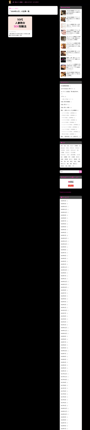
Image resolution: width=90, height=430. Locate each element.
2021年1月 (64, 314)
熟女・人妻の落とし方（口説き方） (70, 130)
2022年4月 (64, 292)
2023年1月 (64, 269)
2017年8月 (64, 373)
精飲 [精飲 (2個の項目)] (67, 157)
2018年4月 (64, 350)
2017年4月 (64, 384)
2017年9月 (64, 370)
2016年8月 (64, 406)
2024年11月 (64, 233)
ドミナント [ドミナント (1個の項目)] (67, 146)
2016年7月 (64, 409)
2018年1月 (64, 359)
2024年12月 (64, 230)
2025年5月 (64, 219)
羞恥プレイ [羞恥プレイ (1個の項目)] (75, 157)
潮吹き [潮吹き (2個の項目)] (71, 155)
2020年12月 (64, 317)
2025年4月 (64, 222)
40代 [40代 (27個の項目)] (65, 139)
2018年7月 (64, 342)
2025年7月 (64, 214)
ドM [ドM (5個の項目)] (77, 144)
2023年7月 (64, 267)
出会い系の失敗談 (66, 96)
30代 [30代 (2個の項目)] (61, 139)
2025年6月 (64, 216)
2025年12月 (64, 200)
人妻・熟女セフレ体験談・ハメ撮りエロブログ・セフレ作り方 (31, 2)
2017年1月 (64, 392)
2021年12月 (64, 300)
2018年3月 (64, 353)
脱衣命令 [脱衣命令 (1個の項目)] (62, 159)
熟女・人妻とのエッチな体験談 (69, 104)
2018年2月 (64, 356)
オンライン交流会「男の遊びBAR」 (70, 88)
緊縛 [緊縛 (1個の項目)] (71, 157)
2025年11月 (64, 203)
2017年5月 (64, 381)
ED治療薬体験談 (66, 82)
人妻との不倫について (67, 93)
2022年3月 (64, 295)
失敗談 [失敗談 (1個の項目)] (62, 153)
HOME (45, 424)
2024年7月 (64, 244)
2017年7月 (64, 375)
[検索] (80, 165)
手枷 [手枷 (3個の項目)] (65, 155)
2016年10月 (64, 401)
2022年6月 (64, 286)
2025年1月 (64, 228)
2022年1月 (64, 297)
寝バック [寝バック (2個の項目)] (70, 153)
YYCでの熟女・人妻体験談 (68, 112)
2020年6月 (64, 334)
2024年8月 (64, 242)
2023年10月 (64, 261)
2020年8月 (64, 328)
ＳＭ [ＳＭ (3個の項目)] (73, 159)
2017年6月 (64, 378)
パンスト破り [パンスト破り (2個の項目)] (73, 146)
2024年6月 (64, 247)
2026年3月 (64, 194)
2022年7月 (64, 283)
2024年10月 (64, 236)
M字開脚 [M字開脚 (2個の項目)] (76, 139)
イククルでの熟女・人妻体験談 (69, 114)
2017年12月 (64, 361)
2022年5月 (64, 289)
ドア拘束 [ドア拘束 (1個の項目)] (62, 146)
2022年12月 (64, 272)
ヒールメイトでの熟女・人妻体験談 (70, 121)
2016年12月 (64, 395)
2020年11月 (64, 320)
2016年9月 (64, 403)
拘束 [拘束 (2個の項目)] (68, 155)
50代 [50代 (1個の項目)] (68, 139)
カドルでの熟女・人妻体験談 (69, 116)
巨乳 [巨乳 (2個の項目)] (79, 153)
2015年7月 (64, 415)
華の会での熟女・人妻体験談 (69, 128)
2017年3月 (64, 387)
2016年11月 (64, 398)
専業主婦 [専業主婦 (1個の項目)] (75, 153)
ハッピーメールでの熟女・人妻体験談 (71, 119)
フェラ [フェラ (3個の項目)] (68, 148)
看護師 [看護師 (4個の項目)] (79, 155)
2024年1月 (64, 255)
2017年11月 (64, 364)
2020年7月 (64, 331)
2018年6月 (64, 345)
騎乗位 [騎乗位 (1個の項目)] (70, 159)
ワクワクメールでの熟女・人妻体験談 (71, 126)
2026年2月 (64, 197)
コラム (63, 91)
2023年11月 (64, 258)
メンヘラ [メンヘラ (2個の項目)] (78, 148)
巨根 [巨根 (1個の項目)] (61, 155)
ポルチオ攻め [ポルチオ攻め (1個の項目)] (73, 148)
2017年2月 (64, 389)
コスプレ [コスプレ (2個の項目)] (67, 144)
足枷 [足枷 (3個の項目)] (66, 159)
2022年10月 (64, 278)
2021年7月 (64, 303)
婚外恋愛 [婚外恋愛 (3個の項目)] (66, 153)
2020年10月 (64, 322)
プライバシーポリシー (45, 426)
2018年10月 (64, 339)
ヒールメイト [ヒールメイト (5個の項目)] (63, 148)
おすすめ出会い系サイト (67, 85)
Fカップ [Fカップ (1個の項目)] (71, 139)
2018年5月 (64, 348)
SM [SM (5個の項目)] (79, 139)
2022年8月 (64, 281)
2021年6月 (64, 306)
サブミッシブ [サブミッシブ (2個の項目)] (73, 144)
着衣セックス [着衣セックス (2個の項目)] (63, 157)
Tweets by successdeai (65, 185)
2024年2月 (64, 253)
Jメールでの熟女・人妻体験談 (69, 107)
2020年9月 (64, 325)
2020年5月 (64, 336)
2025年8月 (64, 211)
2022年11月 (64, 275)
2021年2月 (64, 311)
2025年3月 (64, 225)
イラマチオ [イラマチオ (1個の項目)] (63, 144)
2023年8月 (64, 264)
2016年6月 (64, 412)
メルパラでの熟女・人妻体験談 (69, 123)
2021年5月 (64, 309)
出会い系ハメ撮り (66, 101)
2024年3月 (64, 250)
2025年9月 (64, 208)
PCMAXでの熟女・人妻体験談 (69, 109)
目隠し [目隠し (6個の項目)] (75, 155)
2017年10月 (64, 367)
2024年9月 (64, 239)
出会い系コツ (65, 99)
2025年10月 (64, 205)
